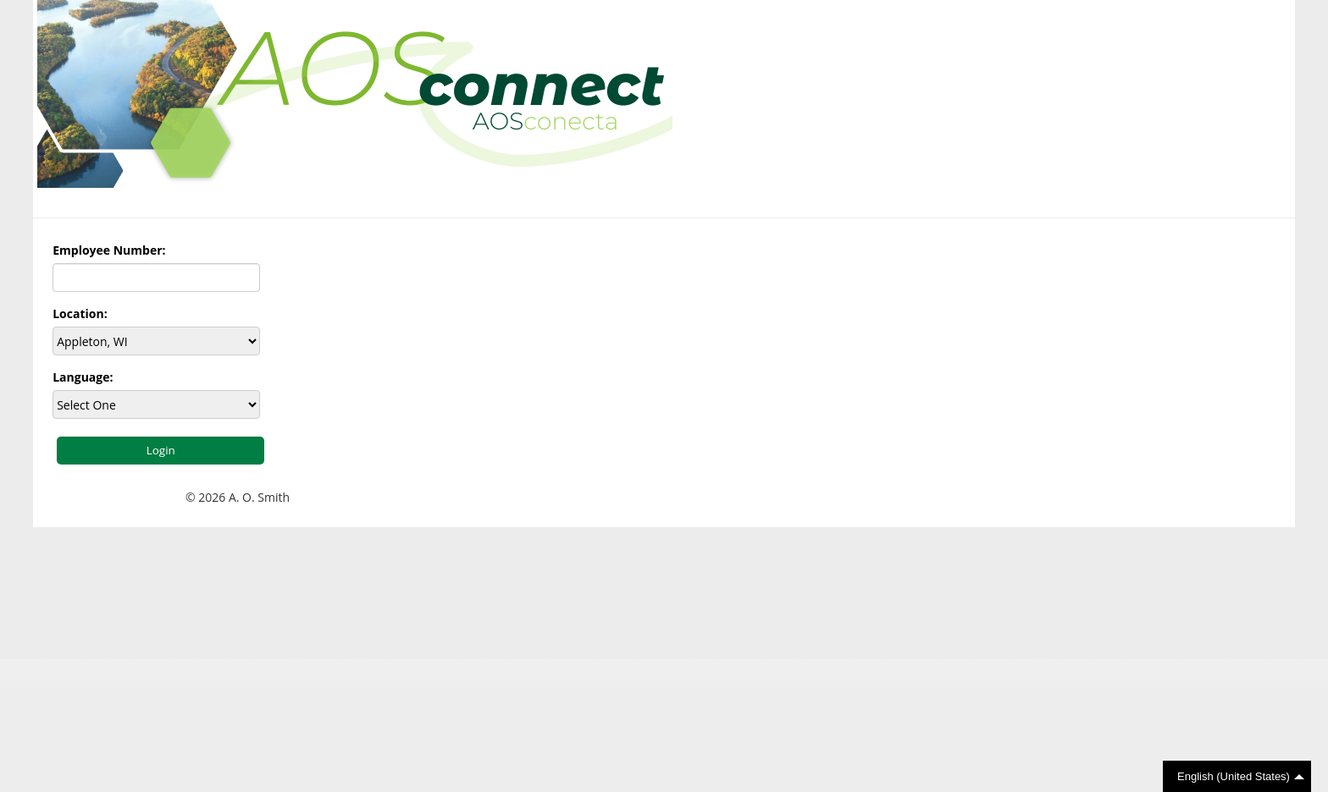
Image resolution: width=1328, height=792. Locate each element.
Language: (83, 377)
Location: (80, 313)
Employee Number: (109, 250)
